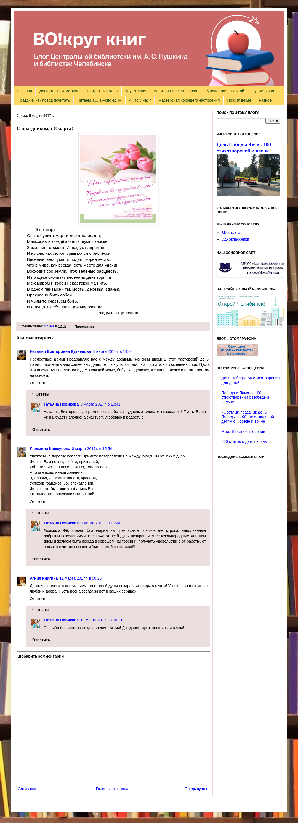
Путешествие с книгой (224, 91)
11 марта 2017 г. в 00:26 (80, 578)
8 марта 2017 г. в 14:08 (113, 351)
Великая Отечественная (175, 91)
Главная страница (112, 789)
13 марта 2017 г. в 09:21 (101, 620)
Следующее (28, 789)
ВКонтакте (231, 232)
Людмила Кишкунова (50, 448)
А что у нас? (140, 100)
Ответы (42, 394)
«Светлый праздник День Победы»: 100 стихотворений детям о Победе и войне (248, 417)
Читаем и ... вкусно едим (99, 100)
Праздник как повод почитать (44, 100)
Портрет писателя (102, 91)
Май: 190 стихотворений (243, 431)
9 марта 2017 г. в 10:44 (100, 523)
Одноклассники (235, 239)
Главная (24, 91)
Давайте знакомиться (58, 91)
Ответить (38, 383)
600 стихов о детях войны (245, 441)
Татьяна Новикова (61, 404)
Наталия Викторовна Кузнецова (60, 351)
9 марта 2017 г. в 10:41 (100, 404)
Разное (265, 100)
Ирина (49, 326)
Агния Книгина (44, 578)
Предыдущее (196, 789)
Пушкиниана (263, 91)
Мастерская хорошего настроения (189, 100)
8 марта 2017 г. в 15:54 (92, 448)
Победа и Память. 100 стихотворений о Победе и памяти (245, 397)
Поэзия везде (239, 100)
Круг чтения (135, 91)
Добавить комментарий (41, 656)
